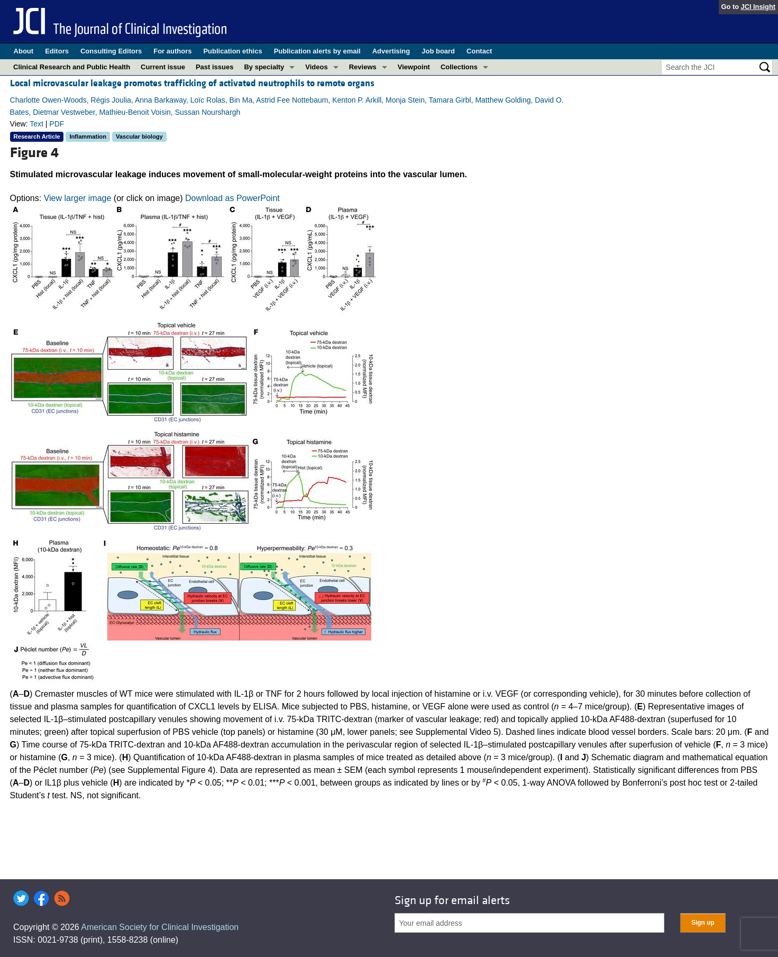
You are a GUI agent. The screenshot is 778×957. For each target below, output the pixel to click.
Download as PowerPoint (232, 198)
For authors (172, 51)
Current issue (163, 67)
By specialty (264, 67)
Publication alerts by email (317, 51)
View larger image (78, 198)
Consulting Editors (111, 51)
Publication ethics (232, 51)
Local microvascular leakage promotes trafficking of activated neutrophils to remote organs (192, 83)
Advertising (391, 51)
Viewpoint (414, 67)
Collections (459, 67)
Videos (316, 67)
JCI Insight (758, 7)
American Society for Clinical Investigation (160, 927)
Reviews (363, 67)
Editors (57, 51)
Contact (479, 51)
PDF (56, 124)
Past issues (215, 67)
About (24, 51)
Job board (438, 51)
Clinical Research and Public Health (71, 67)
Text (36, 124)
